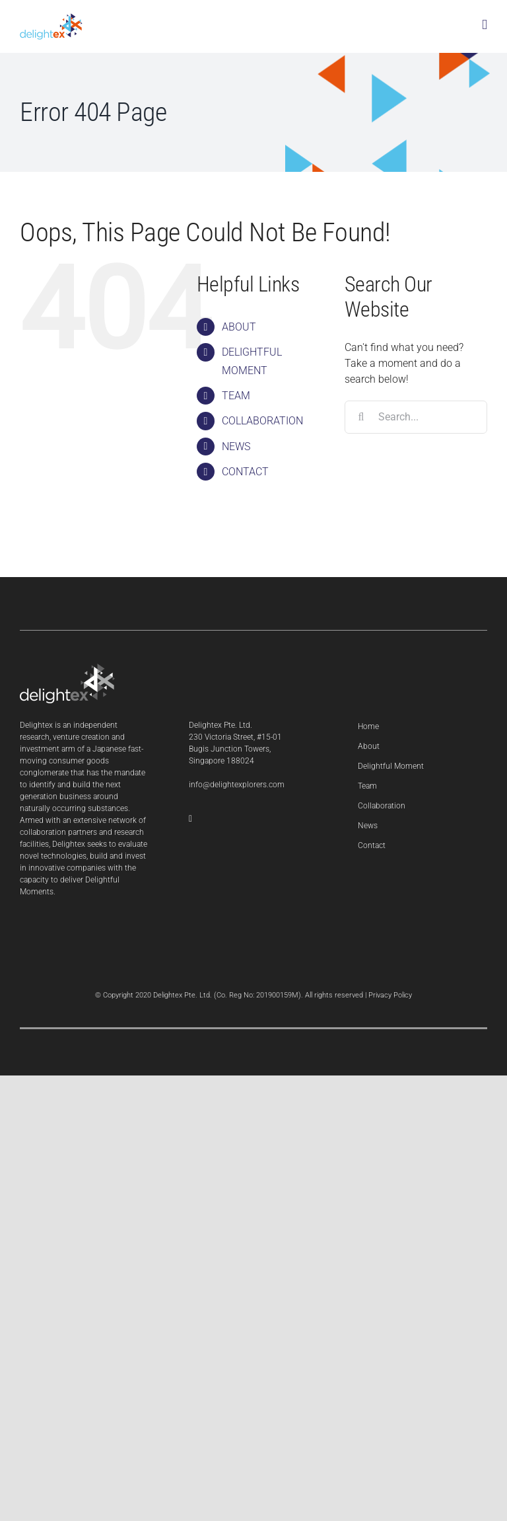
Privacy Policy (390, 995)
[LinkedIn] (190, 819)
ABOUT (239, 327)
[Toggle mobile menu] (484, 25)
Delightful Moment (391, 766)
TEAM (236, 395)
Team (367, 786)
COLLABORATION (262, 420)
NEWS (236, 446)
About (369, 746)
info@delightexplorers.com (237, 784)
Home (368, 726)
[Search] (361, 417)
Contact (372, 845)
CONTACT (245, 471)
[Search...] (416, 417)
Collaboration (381, 805)
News (368, 825)
